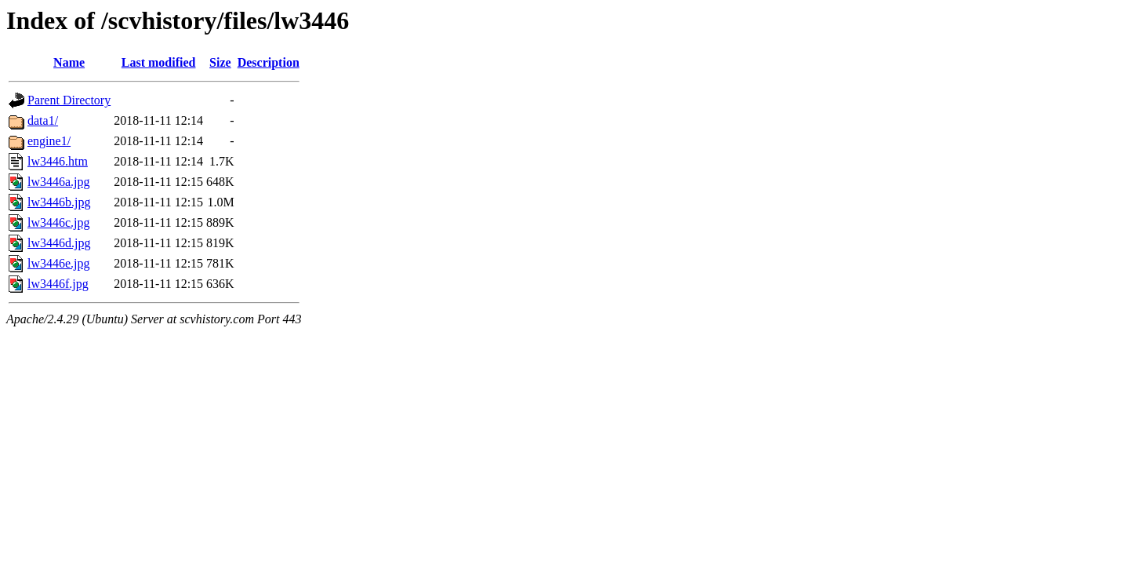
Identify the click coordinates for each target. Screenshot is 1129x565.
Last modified (159, 62)
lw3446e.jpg (58, 263)
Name (69, 62)
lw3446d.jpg (58, 243)
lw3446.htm (57, 161)
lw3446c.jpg (58, 222)
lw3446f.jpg (58, 283)
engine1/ (49, 141)
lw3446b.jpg (58, 202)
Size (220, 62)
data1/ (42, 120)
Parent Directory (69, 100)
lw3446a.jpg (58, 181)
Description (268, 62)
